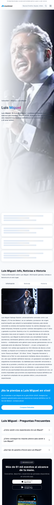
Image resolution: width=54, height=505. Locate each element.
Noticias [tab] (27, 284)
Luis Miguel (22, 101)
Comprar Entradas (27, 407)
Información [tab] (10, 284)
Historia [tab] (44, 284)
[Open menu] (51, 6)
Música (13, 101)
